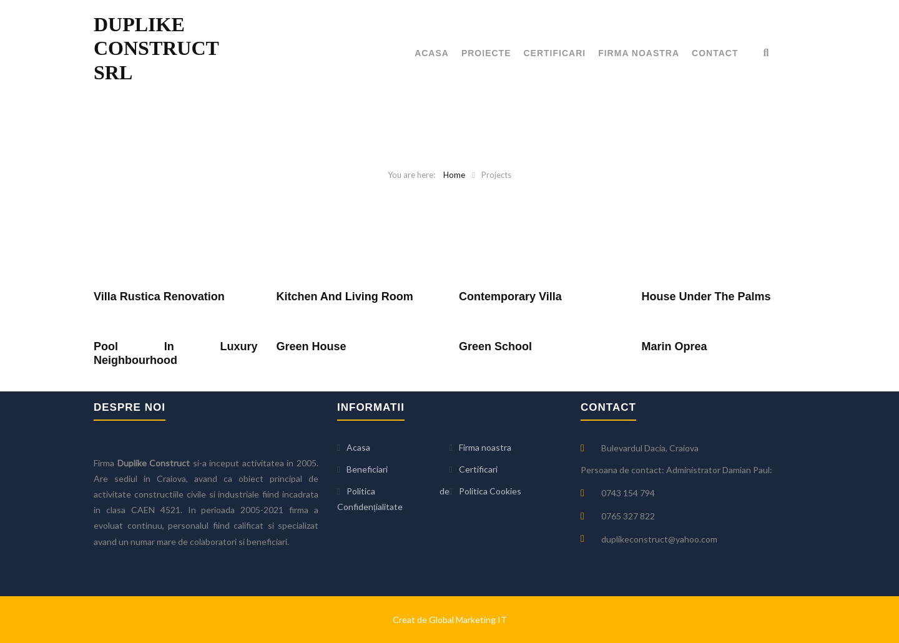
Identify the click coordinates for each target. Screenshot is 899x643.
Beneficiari (367, 469)
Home (454, 175)
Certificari (555, 53)
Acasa (432, 53)
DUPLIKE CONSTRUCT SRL (156, 48)
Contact (715, 53)
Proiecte (486, 53)
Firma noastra (638, 53)
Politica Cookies (490, 491)
